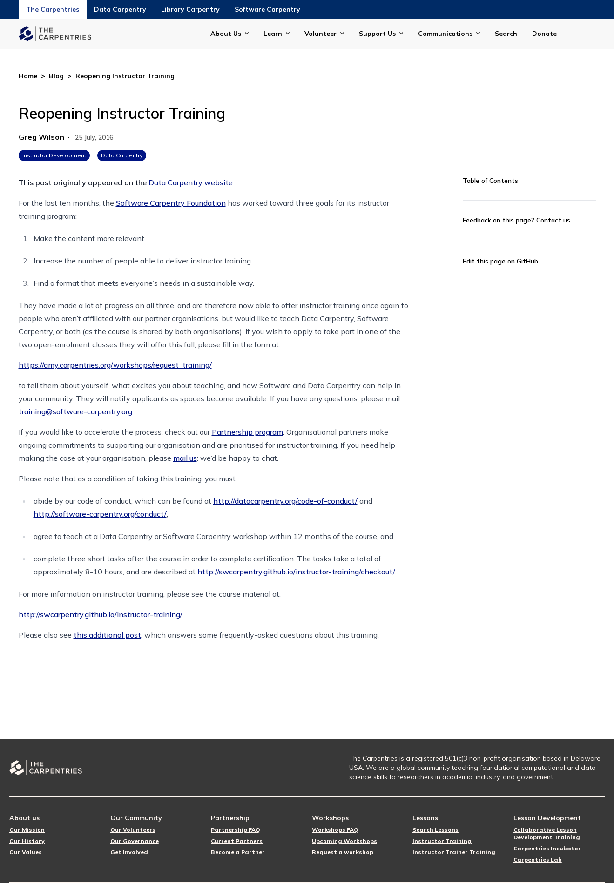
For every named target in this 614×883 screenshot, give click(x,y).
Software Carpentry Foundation (171, 203)
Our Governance (134, 840)
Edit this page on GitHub (500, 261)
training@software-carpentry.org (75, 411)
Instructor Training (442, 840)
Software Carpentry (267, 9)
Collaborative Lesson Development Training (546, 833)
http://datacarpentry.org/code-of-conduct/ (285, 501)
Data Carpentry (120, 9)
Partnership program (247, 432)
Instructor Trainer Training (453, 852)
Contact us (553, 220)
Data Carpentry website (190, 182)
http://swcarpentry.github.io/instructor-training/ (100, 614)
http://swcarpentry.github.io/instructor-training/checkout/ (296, 571)
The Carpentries (52, 9)
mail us (185, 458)
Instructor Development (54, 155)
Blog (56, 76)
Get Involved (129, 852)
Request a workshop (342, 852)
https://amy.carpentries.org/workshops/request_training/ (115, 365)
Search (506, 33)
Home (28, 76)
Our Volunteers (132, 829)
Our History (27, 840)
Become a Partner (238, 852)
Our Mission (27, 829)
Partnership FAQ (235, 829)
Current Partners (237, 840)
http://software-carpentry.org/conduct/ (100, 514)
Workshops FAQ (335, 829)
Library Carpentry (190, 9)
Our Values (25, 852)
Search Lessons (435, 829)
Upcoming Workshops (344, 840)
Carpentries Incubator (547, 848)
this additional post (107, 635)
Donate (544, 33)
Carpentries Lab (537, 859)
